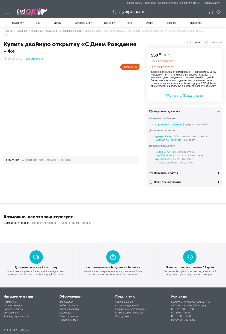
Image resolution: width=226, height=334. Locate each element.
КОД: (187, 42)
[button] (213, 42)
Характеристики (32, 159)
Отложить (173, 95)
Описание (12, 159)
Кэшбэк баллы (134, 2)
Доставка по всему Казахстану (36, 267)
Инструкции (122, 316)
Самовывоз (66, 312)
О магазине (10, 301)
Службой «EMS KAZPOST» (170, 155)
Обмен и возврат (69, 316)
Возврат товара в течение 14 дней (190, 267)
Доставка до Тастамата (168, 140)
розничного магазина (170, 124)
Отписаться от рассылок (129, 312)
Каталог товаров (13, 305)
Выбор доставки (69, 305)
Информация (210, 2)
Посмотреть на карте (183, 319)
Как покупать (67, 301)
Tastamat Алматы (69, 319)
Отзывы (50, 159)
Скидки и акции (124, 301)
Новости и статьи (190, 2)
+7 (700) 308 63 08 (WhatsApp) (188, 305)
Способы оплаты (168, 2)
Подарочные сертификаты (130, 308)
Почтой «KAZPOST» (166, 152)
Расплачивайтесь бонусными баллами (113, 267)
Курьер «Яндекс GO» (167, 136)
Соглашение (11, 312)
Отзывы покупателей (127, 305)
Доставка (150, 2)
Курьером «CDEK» (165, 159)
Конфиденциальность (16, 316)
